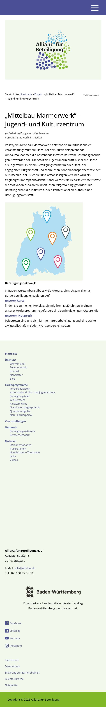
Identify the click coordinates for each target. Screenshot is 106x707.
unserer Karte (15, 300)
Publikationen (18, 448)
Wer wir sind (17, 363)
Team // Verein (18, 367)
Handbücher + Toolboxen (25, 452)
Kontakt (14, 371)
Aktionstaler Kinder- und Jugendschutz (32, 392)
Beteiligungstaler (20, 396)
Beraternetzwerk (20, 435)
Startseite (26, 94)
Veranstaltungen (15, 421)
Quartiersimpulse (20, 411)
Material (10, 441)
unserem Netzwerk (18, 315)
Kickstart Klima (18, 403)
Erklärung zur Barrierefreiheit (22, 672)
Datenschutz (12, 666)
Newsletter (16, 375)
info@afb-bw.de (25, 568)
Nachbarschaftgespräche (24, 407)
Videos (14, 460)
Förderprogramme (16, 385)
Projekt (38, 94)
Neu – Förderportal (21, 415)
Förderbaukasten (20, 388)
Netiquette (11, 685)
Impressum (11, 660)
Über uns (10, 360)
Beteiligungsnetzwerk (22, 431)
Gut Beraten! (17, 400)
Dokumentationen (20, 445)
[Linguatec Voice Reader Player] (88, 95)
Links (13, 456)
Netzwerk (11, 427)
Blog (12, 378)
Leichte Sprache (14, 679)
